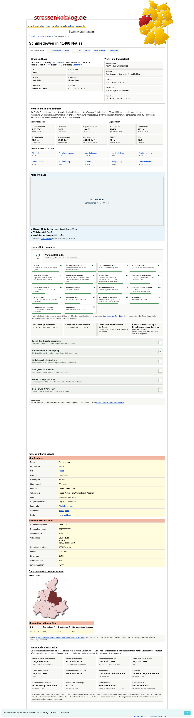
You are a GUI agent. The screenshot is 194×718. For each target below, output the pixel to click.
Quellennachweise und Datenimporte (110, 402)
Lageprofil (77, 51)
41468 (47, 65)
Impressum (139, 716)
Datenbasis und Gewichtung (113, 316)
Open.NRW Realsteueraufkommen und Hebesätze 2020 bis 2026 (60, 637)
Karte (67, 51)
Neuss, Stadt (74, 80)
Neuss (49, 36)
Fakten (87, 51)
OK (187, 712)
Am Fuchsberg (118, 153)
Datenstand (113, 51)
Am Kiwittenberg (145, 153)
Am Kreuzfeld (37, 162)
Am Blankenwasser (66, 153)
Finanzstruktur (99, 51)
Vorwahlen (81, 26)
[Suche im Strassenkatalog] (49, 31)
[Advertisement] (97, 428)
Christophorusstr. (146, 162)
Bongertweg (117, 162)
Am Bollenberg (91, 153)
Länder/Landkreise (35, 26)
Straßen (55, 26)
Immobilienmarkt (54, 51)
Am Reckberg (64, 162)
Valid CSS (162, 716)
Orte (48, 26)
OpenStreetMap (46, 239)
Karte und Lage (65, 515)
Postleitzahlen (67, 26)
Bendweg (89, 162)
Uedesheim (77, 65)
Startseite (32, 36)
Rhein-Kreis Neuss (39, 88)
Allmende (36, 153)
